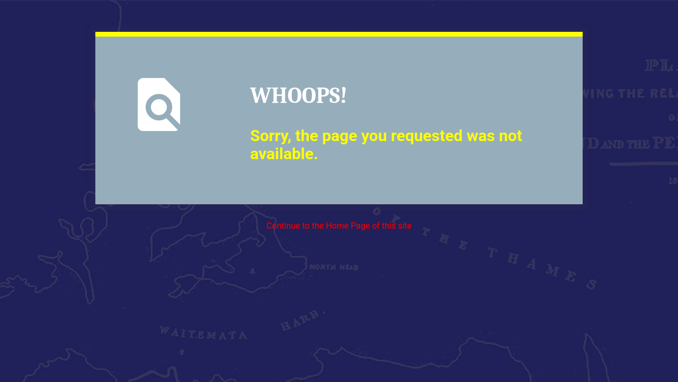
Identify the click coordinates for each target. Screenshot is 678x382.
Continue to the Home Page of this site (339, 226)
